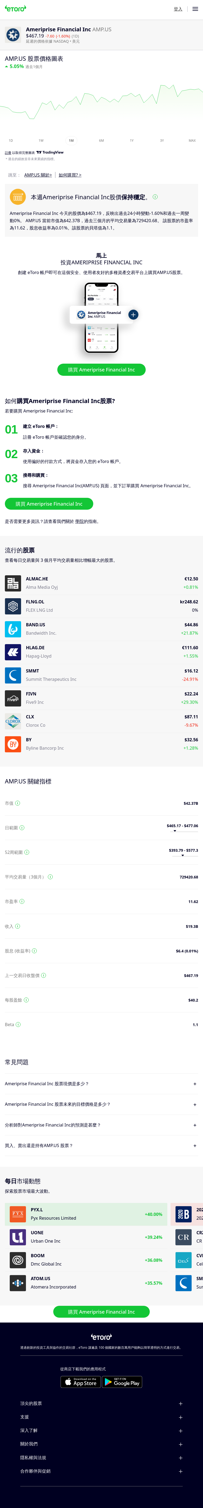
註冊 (8, 153)
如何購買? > (70, 175)
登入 (178, 9)
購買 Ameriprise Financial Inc (101, 369)
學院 (79, 521)
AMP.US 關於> (38, 175)
